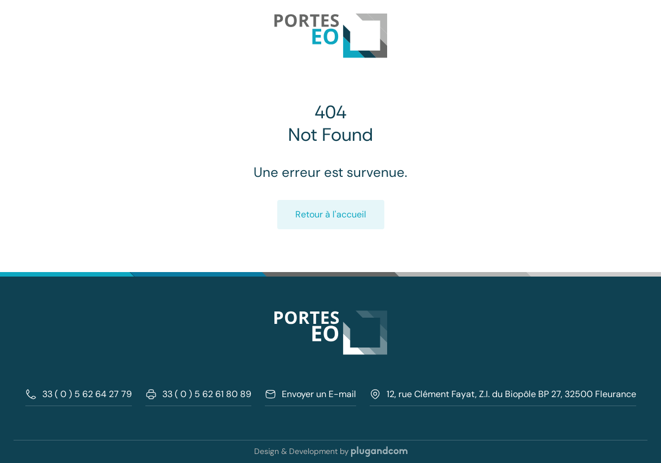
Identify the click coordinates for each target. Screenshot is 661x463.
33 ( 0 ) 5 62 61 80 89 (198, 394)
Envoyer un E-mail (310, 394)
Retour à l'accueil (330, 214)
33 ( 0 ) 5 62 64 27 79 (78, 394)
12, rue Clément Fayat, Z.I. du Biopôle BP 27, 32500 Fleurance (503, 394)
